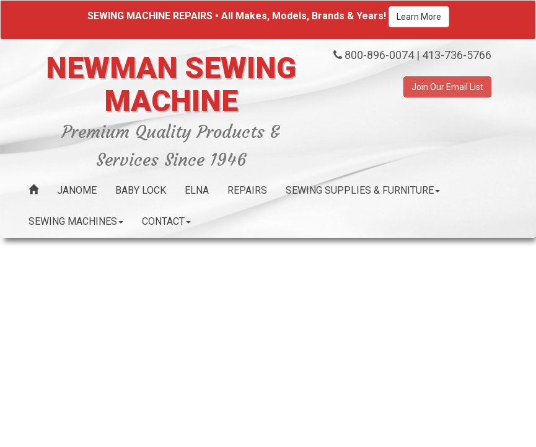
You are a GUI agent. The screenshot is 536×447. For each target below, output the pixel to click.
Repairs (247, 190)
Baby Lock (140, 190)
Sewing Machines (76, 221)
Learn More (419, 17)
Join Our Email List (447, 87)
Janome (77, 190)
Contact (166, 221)
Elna (197, 190)
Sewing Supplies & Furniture (363, 190)
